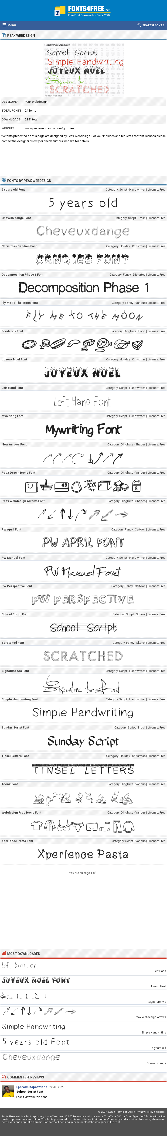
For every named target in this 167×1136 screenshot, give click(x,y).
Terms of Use (124, 1111)
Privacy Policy (144, 1111)
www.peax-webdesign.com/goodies (49, 128)
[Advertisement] (83, 158)
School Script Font (29, 1091)
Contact (160, 1111)
